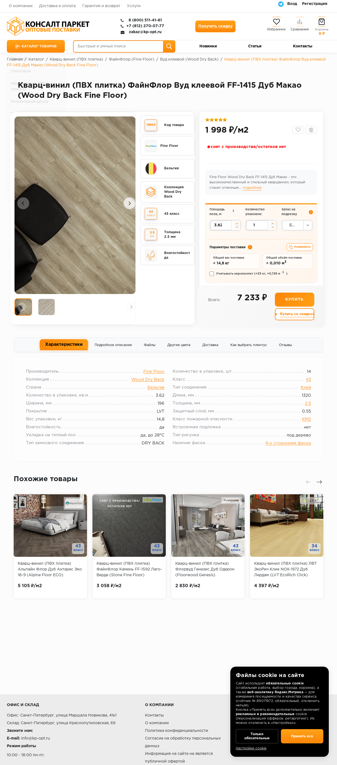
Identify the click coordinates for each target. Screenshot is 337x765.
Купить (294, 303)
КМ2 (303, 425)
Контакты (302, 46)
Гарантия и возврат (101, 6)
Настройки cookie (251, 748)
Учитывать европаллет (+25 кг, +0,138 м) (249, 277)
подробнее (252, 189)
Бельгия (155, 393)
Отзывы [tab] (285, 348)
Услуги (134, 6)
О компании (21, 6)
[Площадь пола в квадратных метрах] (221, 227)
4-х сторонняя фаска (285, 448)
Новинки (208, 46)
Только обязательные (257, 735)
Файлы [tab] (149, 348)
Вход (292, 3)
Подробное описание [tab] (113, 348)
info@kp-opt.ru (35, 738)
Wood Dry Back (147, 385)
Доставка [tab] (210, 348)
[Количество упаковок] (257, 227)
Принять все (302, 735)
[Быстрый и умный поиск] (124, 46)
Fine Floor (153, 377)
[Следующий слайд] (129, 204)
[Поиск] (169, 46)
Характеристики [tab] (64, 348)
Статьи (255, 46)
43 (305, 385)
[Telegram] (281, 3)
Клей (303, 393)
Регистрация (314, 3)
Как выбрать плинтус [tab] (248, 348)
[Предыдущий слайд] (23, 204)
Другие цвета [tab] (178, 348)
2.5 (305, 409)
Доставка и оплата (57, 6)
